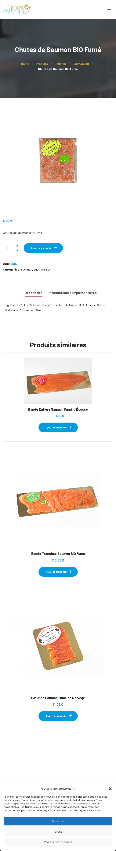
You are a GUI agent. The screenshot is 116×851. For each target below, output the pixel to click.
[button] (110, 789)
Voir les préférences (58, 842)
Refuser (58, 832)
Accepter (58, 821)
